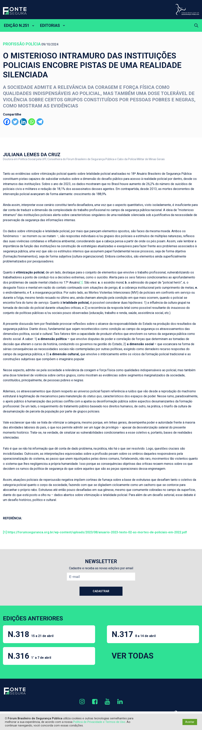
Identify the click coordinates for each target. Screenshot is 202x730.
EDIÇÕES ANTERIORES (33, 618)
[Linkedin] (23, 121)
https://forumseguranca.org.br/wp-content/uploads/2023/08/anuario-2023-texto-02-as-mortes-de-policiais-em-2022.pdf (97, 532)
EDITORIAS (50, 25)
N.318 (30, 634)
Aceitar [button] (189, 721)
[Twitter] (15, 121)
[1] (81, 282)
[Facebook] (6, 121)
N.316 (29, 656)
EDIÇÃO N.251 (16, 25)
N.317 (134, 634)
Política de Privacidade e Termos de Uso (99, 722)
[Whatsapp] (31, 121)
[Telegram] (39, 121)
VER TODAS (132, 655)
